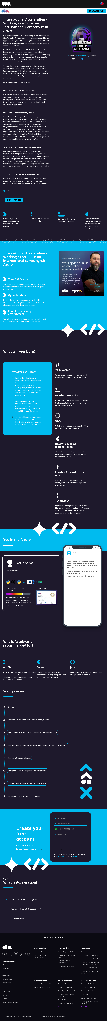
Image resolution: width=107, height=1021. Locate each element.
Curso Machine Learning (42, 987)
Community (6, 975)
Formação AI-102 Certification (91, 968)
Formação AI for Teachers (66, 966)
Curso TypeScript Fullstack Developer (66, 995)
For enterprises (7, 979)
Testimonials (6, 983)
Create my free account (70, 850)
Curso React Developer (89, 998)
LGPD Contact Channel (10, 1002)
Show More (61, 1007)
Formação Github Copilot (89, 959)
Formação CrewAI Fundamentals (40, 956)
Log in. (39, 849)
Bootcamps (6, 968)
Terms (4, 995)
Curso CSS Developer (88, 987)
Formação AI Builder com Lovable (89, 972)
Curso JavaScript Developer (90, 991)
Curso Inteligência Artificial (43, 952)
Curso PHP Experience (65, 1000)
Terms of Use (76, 856)
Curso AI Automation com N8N (66, 956)
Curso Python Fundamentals (67, 991)
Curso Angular (85, 994)
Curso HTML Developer (89, 984)
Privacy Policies (63, 856)
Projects (5, 972)
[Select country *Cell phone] (56, 829)
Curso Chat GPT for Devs (89, 955)
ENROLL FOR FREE (96, 11)
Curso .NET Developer (65, 987)
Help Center (6, 992)
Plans (4, 965)
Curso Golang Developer (66, 1003)
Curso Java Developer (65, 984)
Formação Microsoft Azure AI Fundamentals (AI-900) (91, 963)
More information (53, 937)
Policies (4, 999)
